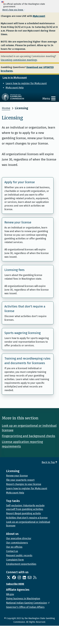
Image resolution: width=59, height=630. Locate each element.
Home (6, 108)
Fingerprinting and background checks (28, 436)
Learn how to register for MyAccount (26, 83)
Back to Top (49, 462)
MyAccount (39, 16)
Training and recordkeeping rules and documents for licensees (27, 361)
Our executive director (18, 538)
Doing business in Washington (23, 598)
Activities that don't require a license (24, 309)
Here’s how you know (13, 10)
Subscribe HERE (15, 583)
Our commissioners (17, 542)
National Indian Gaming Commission (28, 602)
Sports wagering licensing (22, 333)
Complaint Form (15, 559)
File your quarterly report (20, 479)
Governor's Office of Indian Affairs (25, 607)
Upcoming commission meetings (19, 59)
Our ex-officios (14, 546)
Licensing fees (14, 270)
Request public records (19, 555)
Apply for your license (19, 182)
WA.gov (10, 594)
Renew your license (17, 222)
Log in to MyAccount (15, 77)
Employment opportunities (21, 564)
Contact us (12, 551)
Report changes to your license (23, 484)
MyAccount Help (15, 87)
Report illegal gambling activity (23, 513)
